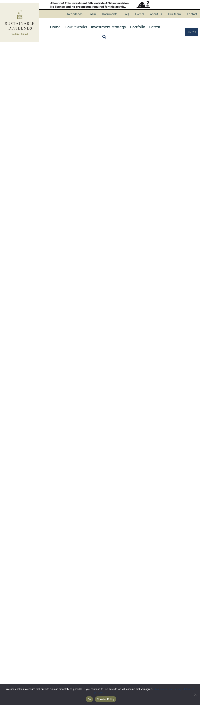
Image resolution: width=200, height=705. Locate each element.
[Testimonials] (100, 514)
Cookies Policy (113, 619)
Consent (155, 196)
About (60, 619)
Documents (109, 14)
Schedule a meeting (69, 605)
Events (139, 14)
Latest (154, 27)
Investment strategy (108, 27)
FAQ (126, 14)
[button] (105, 37)
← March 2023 (19, 303)
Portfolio (137, 27)
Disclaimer (111, 605)
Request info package (70, 612)
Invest (60, 639)
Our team (174, 14)
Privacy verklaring (115, 612)
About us (156, 14)
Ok (89, 699)
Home (55, 27)
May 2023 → (182, 303)
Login (92, 14)
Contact (192, 14)
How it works (76, 27)
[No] (195, 695)
